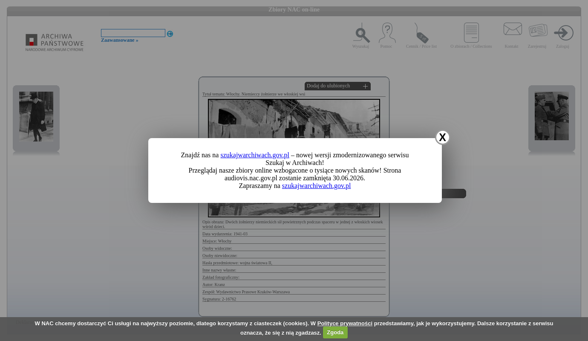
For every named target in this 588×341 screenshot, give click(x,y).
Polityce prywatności (344, 323)
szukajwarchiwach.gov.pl (254, 155)
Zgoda (335, 332)
